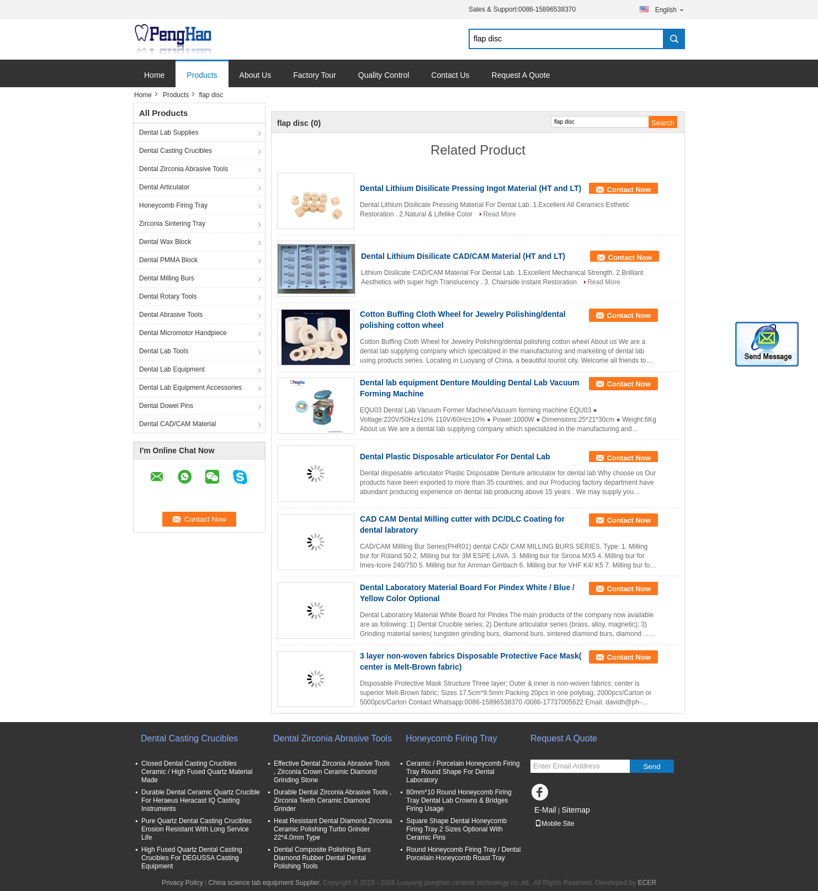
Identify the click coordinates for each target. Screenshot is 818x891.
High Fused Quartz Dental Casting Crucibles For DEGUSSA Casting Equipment (191, 858)
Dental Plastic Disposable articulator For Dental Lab (455, 456)
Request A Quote (521, 75)
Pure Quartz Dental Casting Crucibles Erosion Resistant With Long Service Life (196, 829)
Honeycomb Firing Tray (173, 205)
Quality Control (384, 75)
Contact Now (629, 189)
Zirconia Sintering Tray (172, 223)
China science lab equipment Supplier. (266, 883)
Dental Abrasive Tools (171, 315)
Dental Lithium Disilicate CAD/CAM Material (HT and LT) (463, 256)
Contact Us (450, 75)
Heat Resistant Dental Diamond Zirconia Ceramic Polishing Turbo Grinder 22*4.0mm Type (333, 829)
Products (202, 75)
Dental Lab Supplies (168, 132)
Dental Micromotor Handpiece (183, 333)
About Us (256, 75)
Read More (499, 214)
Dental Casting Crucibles (175, 151)
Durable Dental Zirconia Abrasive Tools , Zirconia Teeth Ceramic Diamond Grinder (332, 800)
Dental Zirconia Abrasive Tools (183, 169)
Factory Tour (314, 75)
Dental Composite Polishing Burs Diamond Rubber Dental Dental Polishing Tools (322, 858)
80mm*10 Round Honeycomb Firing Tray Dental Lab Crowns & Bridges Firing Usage (459, 800)
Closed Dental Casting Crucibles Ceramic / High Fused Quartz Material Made (196, 772)
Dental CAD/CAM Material (177, 424)
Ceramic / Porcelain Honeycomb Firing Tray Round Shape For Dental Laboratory (462, 772)
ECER (647, 883)
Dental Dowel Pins (166, 406)
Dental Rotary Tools (168, 296)
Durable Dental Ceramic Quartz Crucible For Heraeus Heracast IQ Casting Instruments (200, 800)
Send (651, 766)
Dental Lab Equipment (172, 369)
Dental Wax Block (165, 242)
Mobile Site (554, 824)
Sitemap (575, 809)
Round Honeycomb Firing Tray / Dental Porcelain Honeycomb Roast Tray (463, 854)
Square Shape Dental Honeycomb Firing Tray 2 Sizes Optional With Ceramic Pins (456, 829)
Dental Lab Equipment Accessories (190, 387)
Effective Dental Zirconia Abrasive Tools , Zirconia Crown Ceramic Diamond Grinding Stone (332, 772)
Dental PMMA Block (168, 260)
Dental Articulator (164, 187)
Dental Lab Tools (163, 351)
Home (154, 75)
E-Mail (545, 809)
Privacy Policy (182, 883)
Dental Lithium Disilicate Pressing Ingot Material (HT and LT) (470, 188)
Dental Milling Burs (166, 278)
